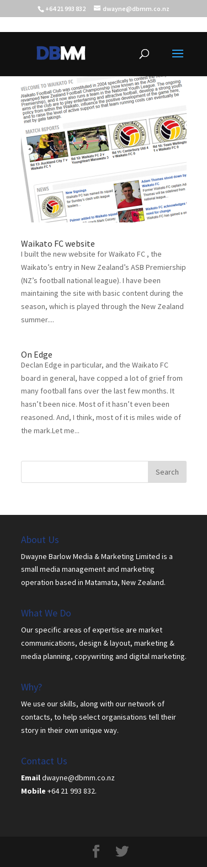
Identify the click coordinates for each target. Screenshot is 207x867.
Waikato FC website (58, 243)
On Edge (36, 354)
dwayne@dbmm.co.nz (78, 778)
